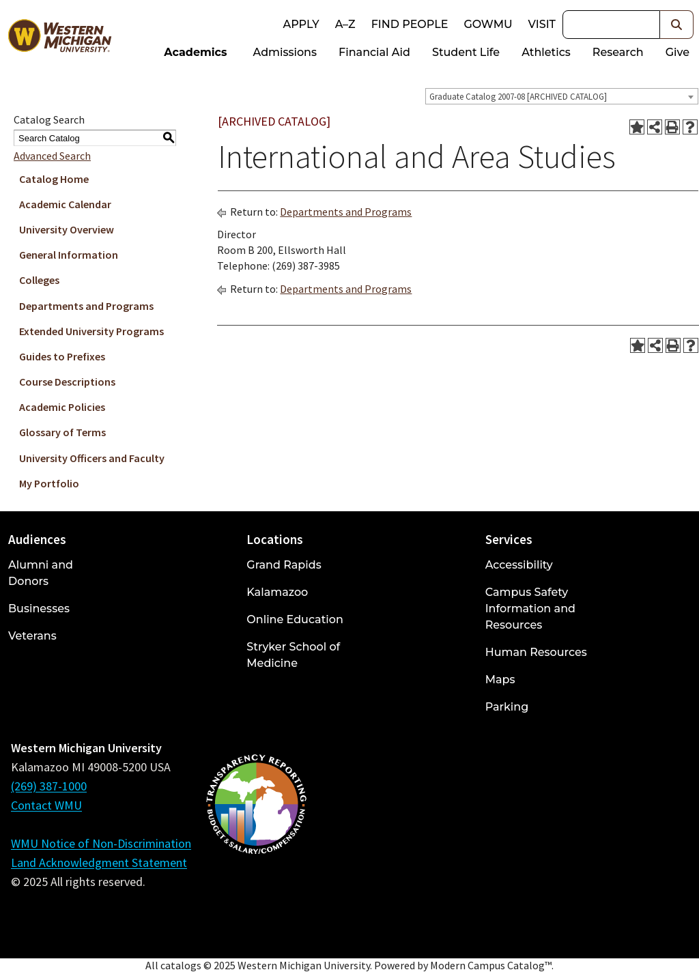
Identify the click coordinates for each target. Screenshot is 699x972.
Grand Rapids (283, 564)
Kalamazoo (277, 592)
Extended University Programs (91, 331)
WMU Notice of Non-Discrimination (101, 843)
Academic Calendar (65, 204)
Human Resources (536, 652)
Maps (500, 679)
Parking (507, 706)
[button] (677, 24)
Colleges (39, 280)
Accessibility (519, 564)
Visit (542, 24)
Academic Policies (62, 407)
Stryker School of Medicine (293, 655)
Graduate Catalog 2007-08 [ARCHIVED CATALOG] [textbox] (518, 96)
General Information (68, 254)
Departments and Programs (86, 306)
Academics (195, 52)
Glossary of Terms (62, 432)
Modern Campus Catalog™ (491, 965)
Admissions (285, 52)
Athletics (546, 52)
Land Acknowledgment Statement (99, 862)
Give (677, 52)
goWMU (487, 24)
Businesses (39, 608)
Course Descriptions (67, 381)
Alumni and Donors (40, 573)
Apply (301, 24)
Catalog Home (54, 179)
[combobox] (561, 96)
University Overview (66, 229)
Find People (409, 24)
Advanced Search (52, 155)
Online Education (294, 619)
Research (618, 52)
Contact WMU (46, 805)
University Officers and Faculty (92, 458)
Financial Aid (374, 52)
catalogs (180, 965)
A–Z (345, 24)
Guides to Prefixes (62, 356)
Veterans (32, 635)
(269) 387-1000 (49, 786)
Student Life (466, 52)
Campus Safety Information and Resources (530, 608)
